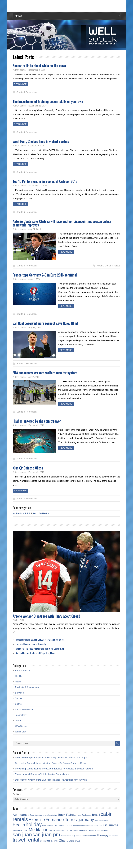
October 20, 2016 (36, 146)
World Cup (20, 731)
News (18, 681)
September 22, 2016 (37, 185)
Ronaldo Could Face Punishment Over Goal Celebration (39, 648)
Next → (46, 513)
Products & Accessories (27, 687)
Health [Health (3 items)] (19, 824)
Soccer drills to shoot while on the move (39, 65)
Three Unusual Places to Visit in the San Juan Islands (42, 774)
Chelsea (116, 265)
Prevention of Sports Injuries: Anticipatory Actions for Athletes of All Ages (51, 757)
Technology (20, 715)
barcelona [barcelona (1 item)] (77, 815)
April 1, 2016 (34, 377)
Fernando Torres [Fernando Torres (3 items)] (61, 819)
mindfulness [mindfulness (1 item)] (60, 830)
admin (23, 70)
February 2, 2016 (36, 472)
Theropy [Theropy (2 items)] (102, 835)
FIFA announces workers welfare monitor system (45, 372)
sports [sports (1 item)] (78, 836)
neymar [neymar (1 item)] (82, 830)
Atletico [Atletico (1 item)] (54, 815)
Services (19, 692)
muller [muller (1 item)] (75, 830)
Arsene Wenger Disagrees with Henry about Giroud (46, 616)
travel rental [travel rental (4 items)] (26, 840)
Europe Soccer (22, 670)
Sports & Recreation (26, 92)
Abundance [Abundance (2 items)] (21, 815)
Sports (18, 704)
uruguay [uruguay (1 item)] (43, 841)
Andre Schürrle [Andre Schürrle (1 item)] (36, 815)
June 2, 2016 (34, 279)
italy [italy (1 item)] (44, 826)
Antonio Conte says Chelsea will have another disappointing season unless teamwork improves (62, 223)
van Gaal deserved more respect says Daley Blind (45, 323)
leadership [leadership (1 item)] (84, 826)
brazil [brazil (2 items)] (96, 815)
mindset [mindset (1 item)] (69, 830)
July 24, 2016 (34, 229)
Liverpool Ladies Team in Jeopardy (30, 644)
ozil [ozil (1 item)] (87, 830)
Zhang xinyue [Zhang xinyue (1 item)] (74, 841)
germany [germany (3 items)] (85, 819)
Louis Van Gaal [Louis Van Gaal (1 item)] (96, 826)
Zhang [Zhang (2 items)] (63, 840)
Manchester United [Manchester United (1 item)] (20, 830)
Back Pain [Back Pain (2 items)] (65, 815)
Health (18, 676)
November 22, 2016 (37, 106)
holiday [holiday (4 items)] (34, 824)
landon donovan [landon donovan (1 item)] (73, 826)
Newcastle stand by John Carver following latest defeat (40, 639)
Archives (17, 794)
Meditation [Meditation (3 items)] (38, 829)
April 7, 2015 (18, 620)
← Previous (18, 513)
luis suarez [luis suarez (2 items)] (110, 825)
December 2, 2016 (37, 70)
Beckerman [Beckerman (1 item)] (86, 815)
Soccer (18, 698)
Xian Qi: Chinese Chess (28, 468)
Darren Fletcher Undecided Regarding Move (35, 653)
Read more (20, 84)
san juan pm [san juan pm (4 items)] (46, 834)
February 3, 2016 (36, 425)
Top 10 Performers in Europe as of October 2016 (45, 181)
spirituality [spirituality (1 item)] (71, 836)
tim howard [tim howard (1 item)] (113, 836)
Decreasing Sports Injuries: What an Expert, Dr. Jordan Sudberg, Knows (51, 763)
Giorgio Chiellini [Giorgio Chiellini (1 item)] (101, 820)
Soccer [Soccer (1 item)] (63, 836)
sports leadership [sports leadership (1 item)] (89, 836)
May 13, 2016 (34, 327)
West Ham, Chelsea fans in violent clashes (41, 141)
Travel (18, 720)
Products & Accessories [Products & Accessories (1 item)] (98, 830)
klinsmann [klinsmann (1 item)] (62, 826)
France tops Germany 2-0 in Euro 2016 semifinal (45, 275)
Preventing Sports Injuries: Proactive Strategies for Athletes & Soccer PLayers (54, 768)
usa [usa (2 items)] (49, 840)
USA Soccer (21, 726)
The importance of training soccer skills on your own (48, 101)
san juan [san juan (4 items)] (22, 834)
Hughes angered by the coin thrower (37, 421)
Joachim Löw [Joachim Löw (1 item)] (51, 826)
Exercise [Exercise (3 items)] (37, 819)
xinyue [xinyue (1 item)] (55, 841)
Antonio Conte (104, 265)
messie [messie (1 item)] (52, 830)
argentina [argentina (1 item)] (47, 815)
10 (40, 513)
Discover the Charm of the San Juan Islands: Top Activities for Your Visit (51, 779)
